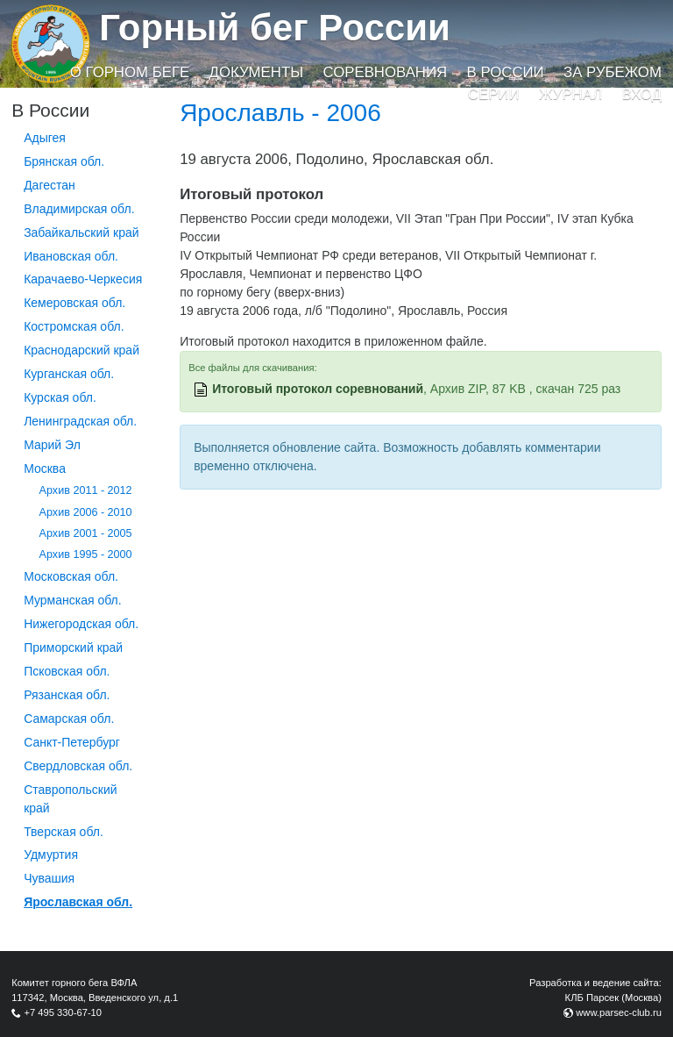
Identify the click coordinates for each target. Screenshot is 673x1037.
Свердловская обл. (78, 766)
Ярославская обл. (78, 902)
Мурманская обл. (73, 600)
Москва (45, 468)
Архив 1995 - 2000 (85, 554)
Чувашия (49, 878)
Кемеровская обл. (74, 303)
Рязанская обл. (67, 695)
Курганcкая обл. (69, 374)
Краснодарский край (81, 350)
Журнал (570, 94)
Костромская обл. (74, 326)
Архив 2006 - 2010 (85, 512)
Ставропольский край (70, 799)
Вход (642, 94)
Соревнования (384, 72)
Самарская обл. (69, 719)
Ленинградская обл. (80, 421)
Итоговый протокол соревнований (317, 389)
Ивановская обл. (71, 256)
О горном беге (129, 72)
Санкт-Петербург (72, 742)
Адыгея (45, 138)
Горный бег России (274, 27)
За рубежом (612, 72)
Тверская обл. (63, 832)
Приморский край (73, 647)
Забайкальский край (81, 232)
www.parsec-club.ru (619, 1012)
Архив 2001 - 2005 (85, 533)
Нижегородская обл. (81, 624)
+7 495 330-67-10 (63, 1012)
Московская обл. (71, 576)
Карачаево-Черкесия (83, 279)
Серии (494, 94)
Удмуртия (51, 854)
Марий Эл (52, 445)
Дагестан (49, 185)
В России (505, 72)
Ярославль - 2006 (280, 112)
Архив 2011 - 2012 (85, 490)
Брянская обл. (64, 161)
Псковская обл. (67, 671)
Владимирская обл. (79, 209)
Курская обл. (60, 397)
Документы (256, 72)
